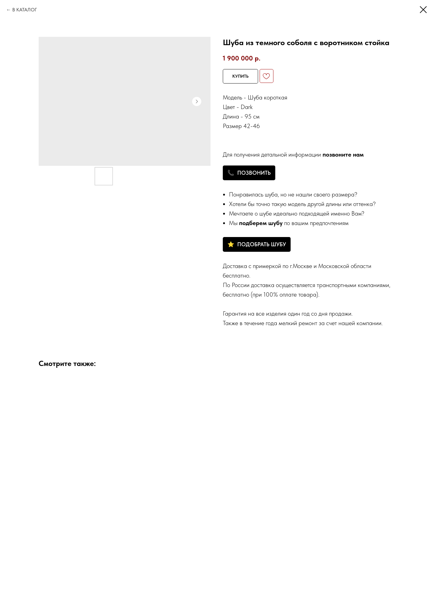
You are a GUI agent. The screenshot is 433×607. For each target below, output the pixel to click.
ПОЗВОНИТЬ (254, 172)
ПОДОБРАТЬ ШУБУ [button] (261, 244)
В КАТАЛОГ (24, 10)
